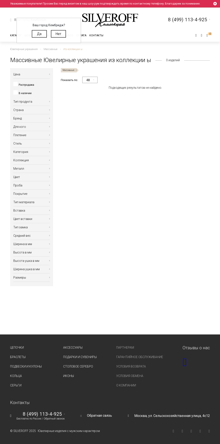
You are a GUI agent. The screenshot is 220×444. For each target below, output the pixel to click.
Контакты (96, 35)
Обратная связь (99, 415)
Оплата (81, 35)
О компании (126, 385)
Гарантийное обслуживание (139, 357)
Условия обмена (129, 376)
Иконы (68, 376)
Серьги (15, 385)
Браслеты (18, 357)
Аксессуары (72, 347)
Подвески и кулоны (26, 366)
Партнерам (125, 347)
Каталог (15, 35)
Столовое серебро (78, 366)
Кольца (16, 376)
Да (39, 34)
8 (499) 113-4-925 (42, 414)
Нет (58, 34)
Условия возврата (131, 366)
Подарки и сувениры (80, 357)
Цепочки (17, 347)
